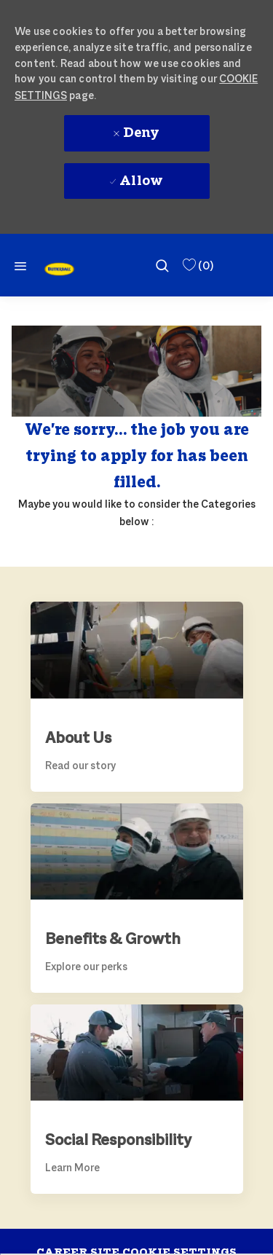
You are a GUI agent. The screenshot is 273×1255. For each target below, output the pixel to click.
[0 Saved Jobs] (197, 265)
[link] (59, 269)
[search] (162, 265)
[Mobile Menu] (20, 265)
